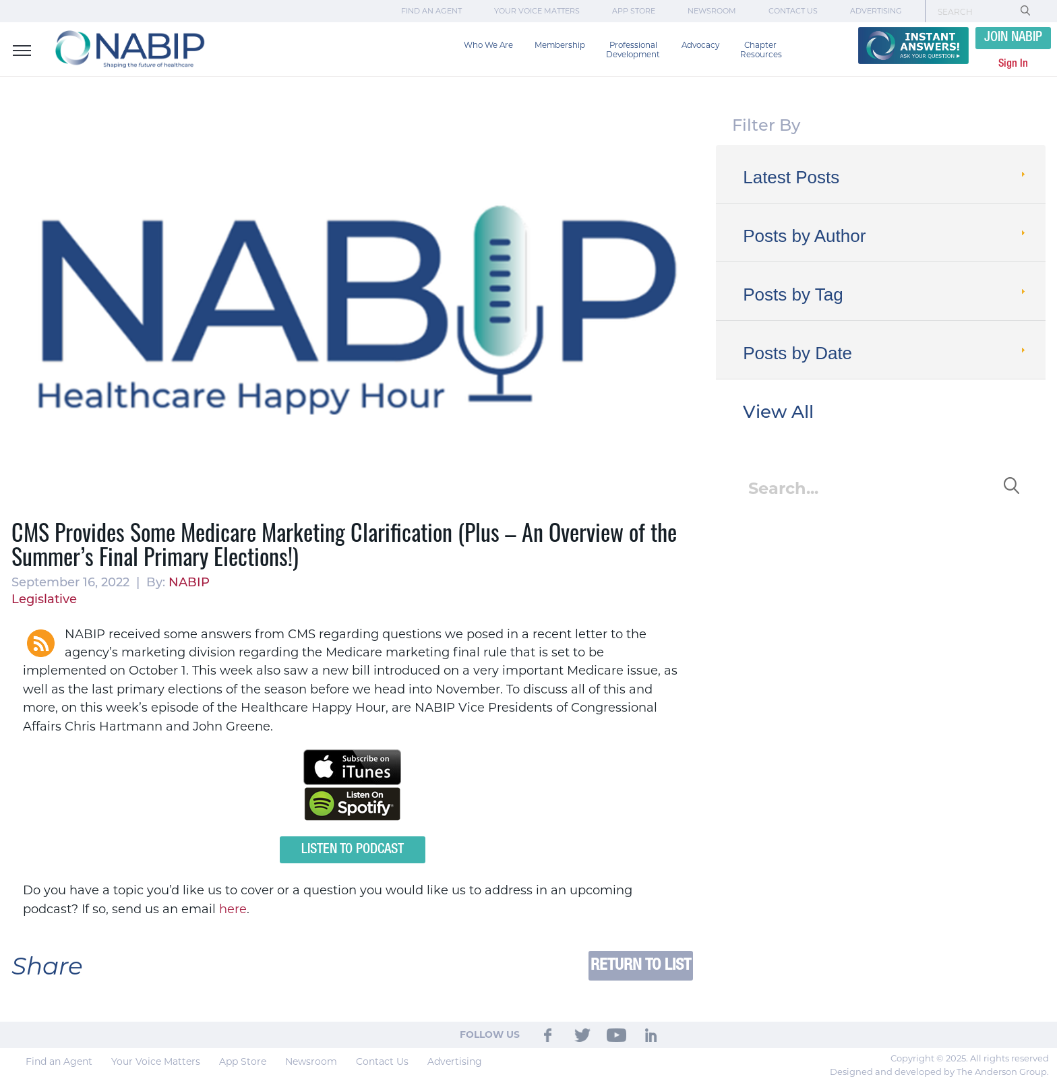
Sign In (1013, 64)
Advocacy (700, 45)
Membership (560, 45)
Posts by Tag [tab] (885, 294)
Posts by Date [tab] (885, 353)
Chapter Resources (761, 49)
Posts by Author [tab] (885, 236)
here (233, 909)
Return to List (641, 965)
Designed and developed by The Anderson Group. (939, 1071)
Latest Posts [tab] (885, 177)
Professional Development (633, 49)
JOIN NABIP (1013, 38)
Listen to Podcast (352, 850)
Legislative (44, 599)
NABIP (189, 582)
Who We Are (488, 45)
